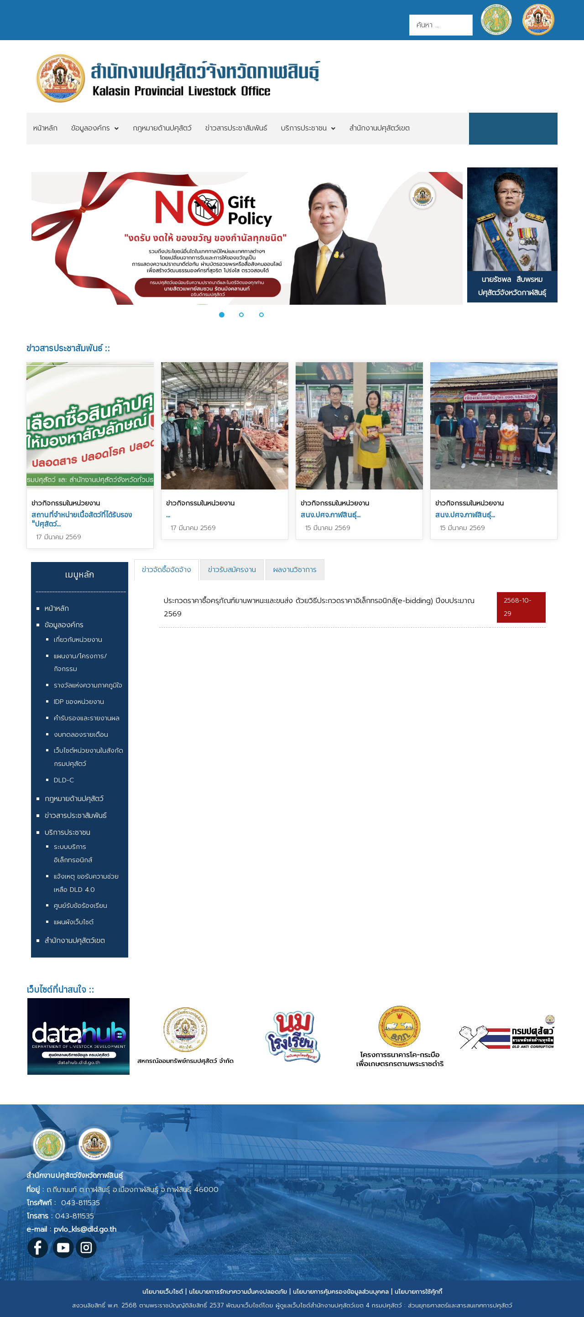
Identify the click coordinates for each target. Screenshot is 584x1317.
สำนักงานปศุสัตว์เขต (75, 940)
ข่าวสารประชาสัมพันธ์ (76, 815)
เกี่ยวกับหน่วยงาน (78, 640)
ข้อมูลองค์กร (64, 624)
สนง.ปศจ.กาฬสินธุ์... (330, 514)
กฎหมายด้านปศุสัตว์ (74, 798)
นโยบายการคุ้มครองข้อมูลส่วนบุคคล (341, 1291)
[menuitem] (45, 129)
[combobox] (441, 25)
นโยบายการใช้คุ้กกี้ (418, 1291)
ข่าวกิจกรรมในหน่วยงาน (65, 503)
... (168, 514)
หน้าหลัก (57, 608)
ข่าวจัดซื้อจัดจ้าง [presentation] (166, 569)
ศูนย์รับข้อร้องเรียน (80, 906)
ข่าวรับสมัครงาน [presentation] (232, 569)
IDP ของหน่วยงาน (79, 702)
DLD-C (64, 780)
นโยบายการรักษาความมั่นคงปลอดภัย (238, 1291)
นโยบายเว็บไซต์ (162, 1291)
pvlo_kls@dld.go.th (85, 1229)
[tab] (166, 570)
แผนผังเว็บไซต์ (74, 922)
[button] (227, 315)
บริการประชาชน (67, 832)
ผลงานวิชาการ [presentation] (295, 569)
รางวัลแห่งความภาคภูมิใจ (88, 685)
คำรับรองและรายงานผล (87, 718)
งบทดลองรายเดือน (81, 734)
